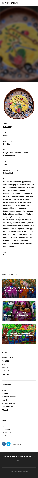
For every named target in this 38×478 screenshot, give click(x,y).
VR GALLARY (30, 457)
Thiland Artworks (7, 407)
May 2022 (5, 361)
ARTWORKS (7, 457)
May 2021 (5, 367)
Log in (4, 426)
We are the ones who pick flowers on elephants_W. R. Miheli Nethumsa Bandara (18, 290)
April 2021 (5, 371)
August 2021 (6, 364)
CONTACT (17, 444)
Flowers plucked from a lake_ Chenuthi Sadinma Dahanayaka (16, 314)
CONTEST (21, 457)
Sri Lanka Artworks (8, 403)
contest (4, 400)
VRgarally (5, 410)
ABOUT (14, 457)
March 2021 (6, 374)
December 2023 (7, 357)
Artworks (5, 393)
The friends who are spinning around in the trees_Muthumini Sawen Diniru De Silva (19, 336)
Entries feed (6, 429)
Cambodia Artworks (9, 397)
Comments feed (7, 432)
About (4, 390)
